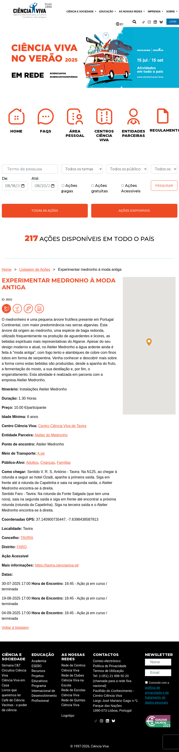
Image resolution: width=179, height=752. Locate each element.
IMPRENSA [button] (154, 11)
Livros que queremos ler (11, 692)
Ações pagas (69, 188)
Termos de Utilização (108, 671)
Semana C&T (11, 665)
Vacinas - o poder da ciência (14, 707)
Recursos (38, 671)
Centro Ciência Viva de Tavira (62, 426)
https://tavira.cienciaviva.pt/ (57, 565)
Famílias (63, 462)
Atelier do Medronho (51, 435)
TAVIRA (27, 538)
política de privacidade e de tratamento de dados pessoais (157, 695)
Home (7, 269)
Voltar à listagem (15, 628)
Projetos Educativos (40, 678)
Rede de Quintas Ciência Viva (73, 702)
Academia (39, 661)
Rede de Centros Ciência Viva (73, 668)
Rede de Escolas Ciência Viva (73, 692)
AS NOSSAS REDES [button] (131, 11)
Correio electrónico (107, 661)
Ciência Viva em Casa (13, 682)
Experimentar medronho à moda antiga (90, 269)
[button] (149, 342)
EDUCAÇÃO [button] (106, 11)
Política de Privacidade (109, 666)
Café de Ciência (13, 700)
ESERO (37, 666)
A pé (41, 453)
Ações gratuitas (99, 188)
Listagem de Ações (34, 269)
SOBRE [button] (170, 11)
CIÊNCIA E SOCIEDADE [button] (80, 11)
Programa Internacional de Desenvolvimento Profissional (44, 693)
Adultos (32, 462)
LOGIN (172, 21)
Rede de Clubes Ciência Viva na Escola (72, 680)
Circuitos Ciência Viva (14, 673)
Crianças (47, 462)
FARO (22, 547)
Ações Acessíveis (131, 188)
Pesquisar (164, 185)
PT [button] (119, 24)
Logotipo (68, 716)
